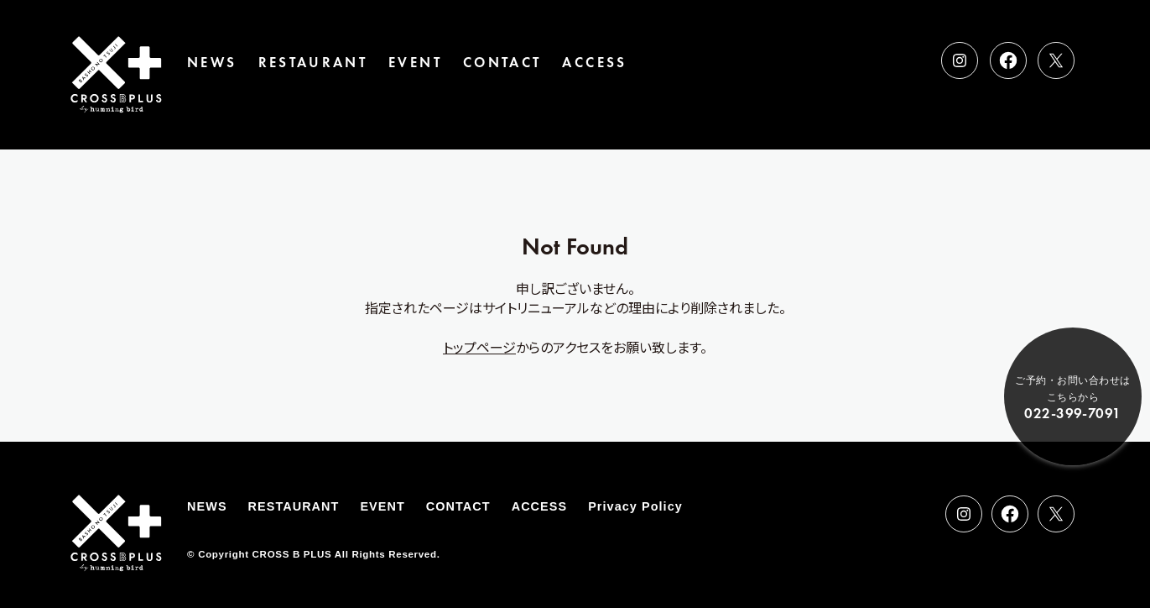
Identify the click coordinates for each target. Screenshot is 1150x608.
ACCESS (594, 62)
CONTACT (502, 62)
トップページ (479, 347)
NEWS (212, 62)
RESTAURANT (313, 62)
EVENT (415, 62)
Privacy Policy (635, 506)
